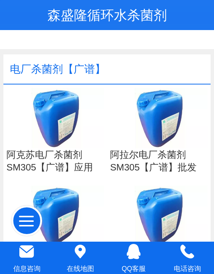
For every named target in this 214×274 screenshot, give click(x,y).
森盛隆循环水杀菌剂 (107, 15)
